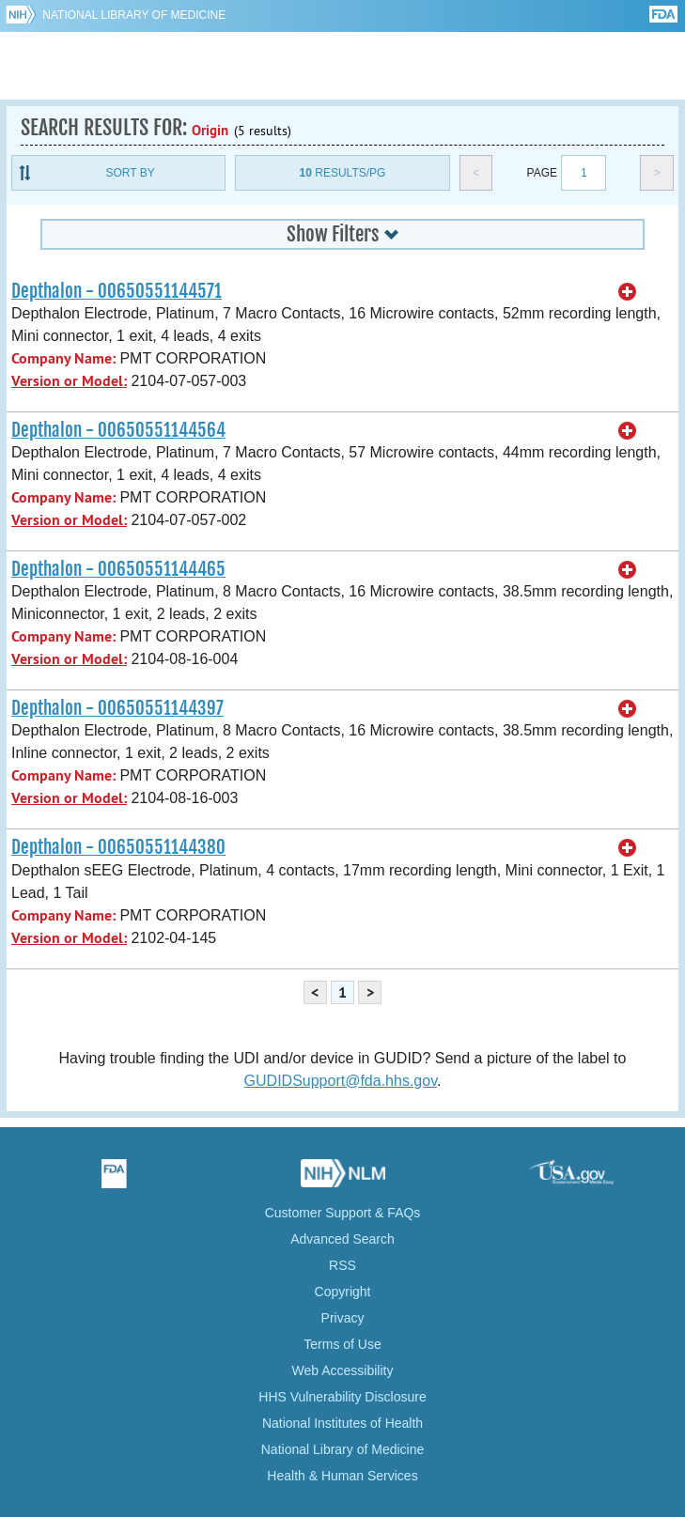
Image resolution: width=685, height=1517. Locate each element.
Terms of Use (342, 1344)
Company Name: (63, 358)
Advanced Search (342, 1238)
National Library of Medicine (134, 15)
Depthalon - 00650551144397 (117, 708)
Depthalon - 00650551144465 (118, 569)
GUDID (342, 66)
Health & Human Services (342, 1475)
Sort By (130, 172)
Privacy (343, 1317)
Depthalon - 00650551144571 (116, 291)
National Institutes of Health (342, 1423)
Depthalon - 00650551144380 (118, 847)
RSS (342, 1265)
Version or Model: (69, 381)
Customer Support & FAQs (343, 1212)
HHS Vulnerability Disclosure (342, 1396)
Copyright (343, 1291)
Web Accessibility (343, 1370)
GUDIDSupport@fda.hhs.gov (340, 1081)
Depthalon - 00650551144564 (118, 430)
